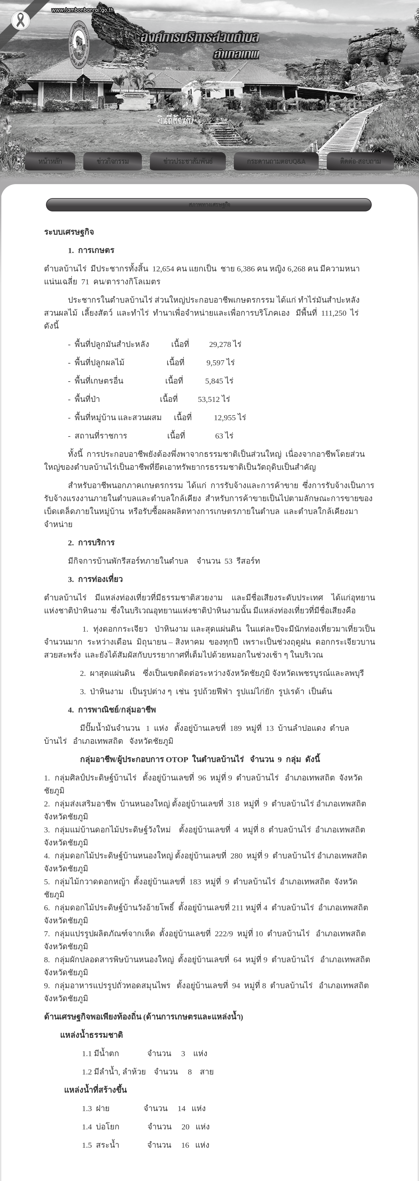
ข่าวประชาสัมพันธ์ (187, 161)
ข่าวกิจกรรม (113, 161)
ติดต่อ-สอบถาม (360, 161)
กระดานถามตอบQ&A (276, 161)
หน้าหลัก (50, 161)
